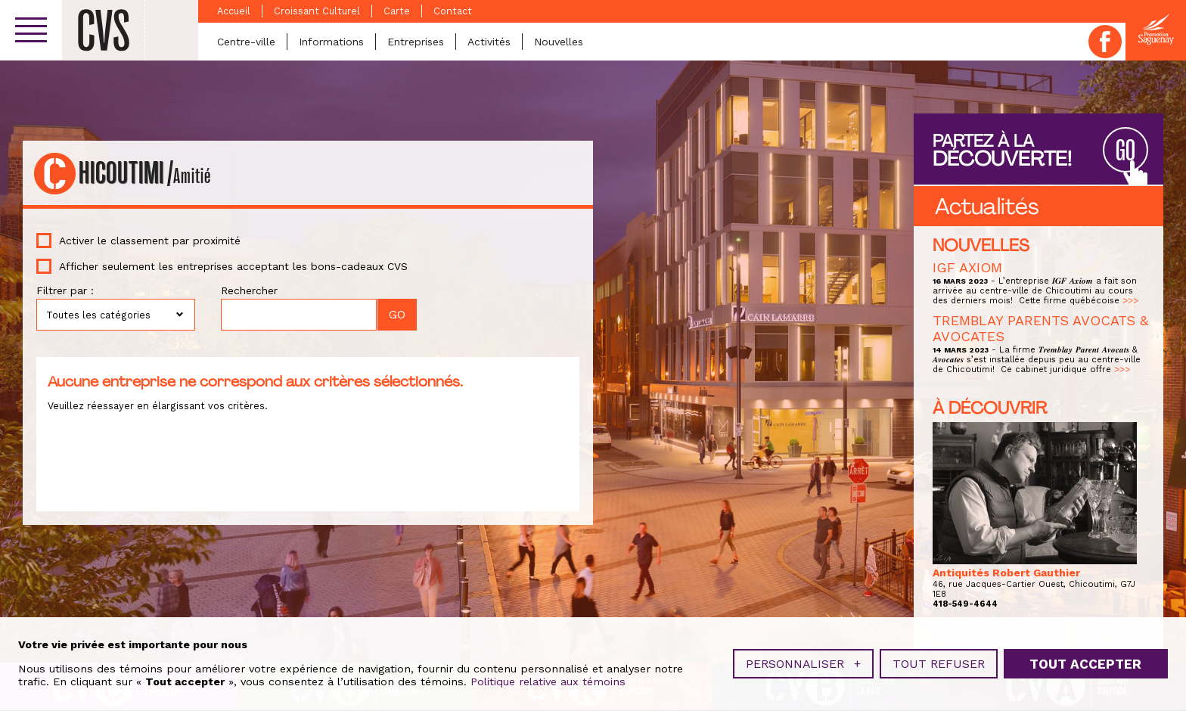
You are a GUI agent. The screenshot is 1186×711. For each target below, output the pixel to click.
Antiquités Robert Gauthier (1006, 573)
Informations (331, 42)
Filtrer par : (65, 290)
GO (1125, 151)
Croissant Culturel (317, 11)
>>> (1130, 301)
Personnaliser (803, 661)
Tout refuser (939, 661)
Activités (489, 42)
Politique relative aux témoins (548, 679)
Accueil (233, 11)
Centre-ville (246, 42)
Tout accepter (1085, 661)
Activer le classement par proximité (150, 240)
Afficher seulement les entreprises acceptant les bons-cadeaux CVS (233, 266)
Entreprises (415, 42)
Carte (396, 11)
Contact (452, 11)
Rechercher (249, 290)
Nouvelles (558, 42)
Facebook (1105, 41)
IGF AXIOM (967, 267)
